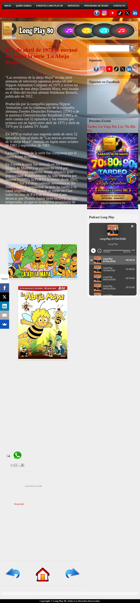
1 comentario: (74, 69)
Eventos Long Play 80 (49, 6)
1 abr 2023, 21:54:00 (33, 486)
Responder (19, 504)
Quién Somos (24, 6)
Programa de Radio (96, 6)
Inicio (7, 6)
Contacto (119, 6)
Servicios (73, 6)
